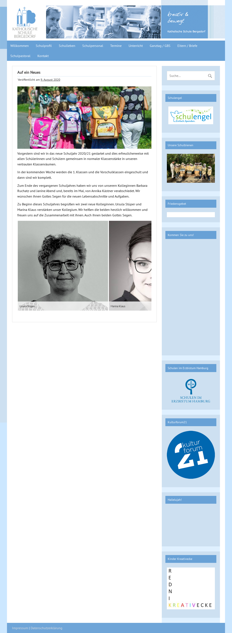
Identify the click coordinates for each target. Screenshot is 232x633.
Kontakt (43, 56)
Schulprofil (44, 46)
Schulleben (67, 46)
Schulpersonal (92, 46)
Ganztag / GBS (160, 46)
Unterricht (136, 46)
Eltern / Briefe (187, 46)
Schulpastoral (20, 56)
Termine (116, 46)
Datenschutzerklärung (46, 628)
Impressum (20, 628)
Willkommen (19, 46)
